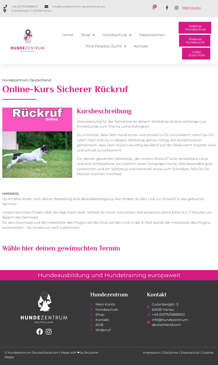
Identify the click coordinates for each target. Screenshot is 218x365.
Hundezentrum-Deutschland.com (33, 352)
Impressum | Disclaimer (160, 352)
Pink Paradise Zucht (106, 46)
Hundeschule (117, 35)
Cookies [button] (207, 352)
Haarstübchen (152, 35)
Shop (88, 35)
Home (67, 35)
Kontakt (141, 46)
